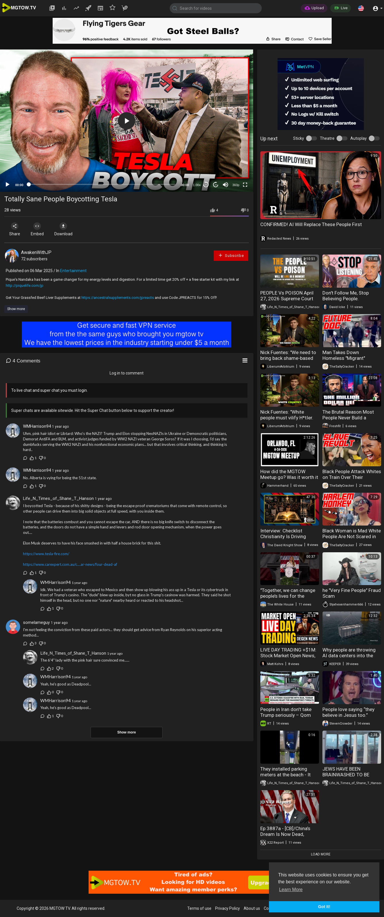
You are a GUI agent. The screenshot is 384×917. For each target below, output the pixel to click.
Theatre (327, 138)
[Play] (7, 185)
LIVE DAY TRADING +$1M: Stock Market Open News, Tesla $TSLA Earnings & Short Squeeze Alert (288, 658)
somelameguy (36, 622)
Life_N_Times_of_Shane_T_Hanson (58, 498)
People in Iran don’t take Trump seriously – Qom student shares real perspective (286, 717)
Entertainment (73, 270)
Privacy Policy (227, 908)
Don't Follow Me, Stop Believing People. (345, 295)
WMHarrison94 (37, 426)
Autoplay (358, 138)
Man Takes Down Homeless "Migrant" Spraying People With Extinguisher (345, 360)
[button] (361, 8)
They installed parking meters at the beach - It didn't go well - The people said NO (288, 777)
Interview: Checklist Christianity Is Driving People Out (283, 536)
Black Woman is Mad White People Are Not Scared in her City (351, 536)
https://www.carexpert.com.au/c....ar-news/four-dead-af (70, 564)
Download (65, 229)
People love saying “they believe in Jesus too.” (348, 712)
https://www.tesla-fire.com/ (46, 553)
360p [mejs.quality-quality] (235, 185)
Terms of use (199, 908)
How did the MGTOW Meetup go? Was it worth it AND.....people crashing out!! (289, 480)
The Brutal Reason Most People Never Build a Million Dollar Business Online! (348, 420)
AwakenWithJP (36, 252)
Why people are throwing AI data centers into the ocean (349, 655)
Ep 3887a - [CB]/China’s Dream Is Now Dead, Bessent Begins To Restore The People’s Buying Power (289, 837)
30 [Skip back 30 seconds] (206, 185)
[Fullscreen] (245, 185)
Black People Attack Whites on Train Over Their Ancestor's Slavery (351, 477)
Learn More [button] (291, 889)
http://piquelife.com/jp (24, 285)
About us (252, 908)
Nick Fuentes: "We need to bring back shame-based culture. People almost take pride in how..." (289, 360)
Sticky (298, 138)
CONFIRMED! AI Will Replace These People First (311, 224)
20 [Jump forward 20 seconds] (216, 185)
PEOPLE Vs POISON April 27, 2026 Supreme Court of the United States (287, 298)
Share (14, 229)
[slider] (102, 184)
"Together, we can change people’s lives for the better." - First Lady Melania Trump (289, 598)
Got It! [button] (324, 906)
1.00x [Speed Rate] (197, 185)
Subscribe (231, 255)
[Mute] (225, 185)
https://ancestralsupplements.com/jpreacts (117, 297)
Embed (38, 229)
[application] (126, 120)
